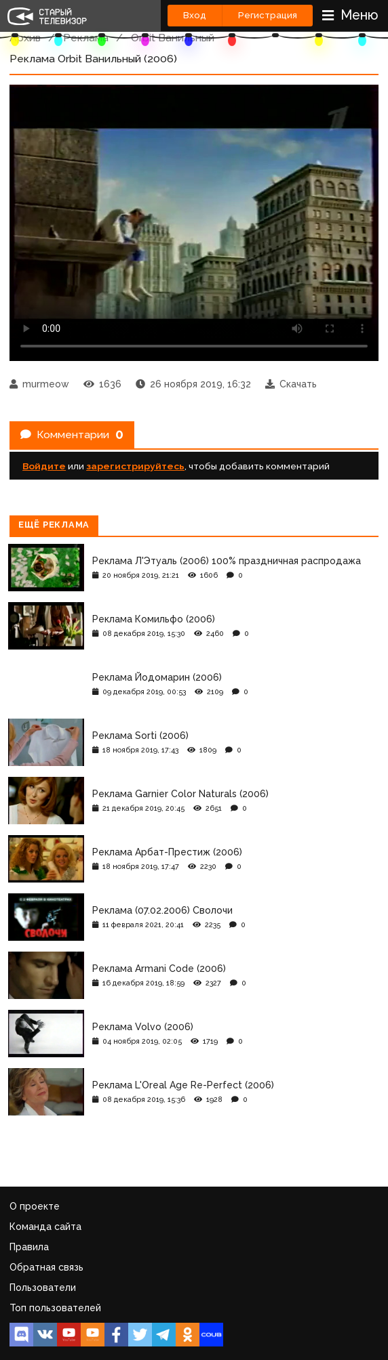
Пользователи (42, 1287)
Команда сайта (45, 1226)
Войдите (44, 466)
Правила (29, 1246)
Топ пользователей (55, 1307)
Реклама (86, 37)
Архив (25, 37)
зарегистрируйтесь (135, 466)
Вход (194, 15)
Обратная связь (46, 1267)
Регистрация (267, 15)
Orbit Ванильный (172, 37)
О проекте (34, 1206)
